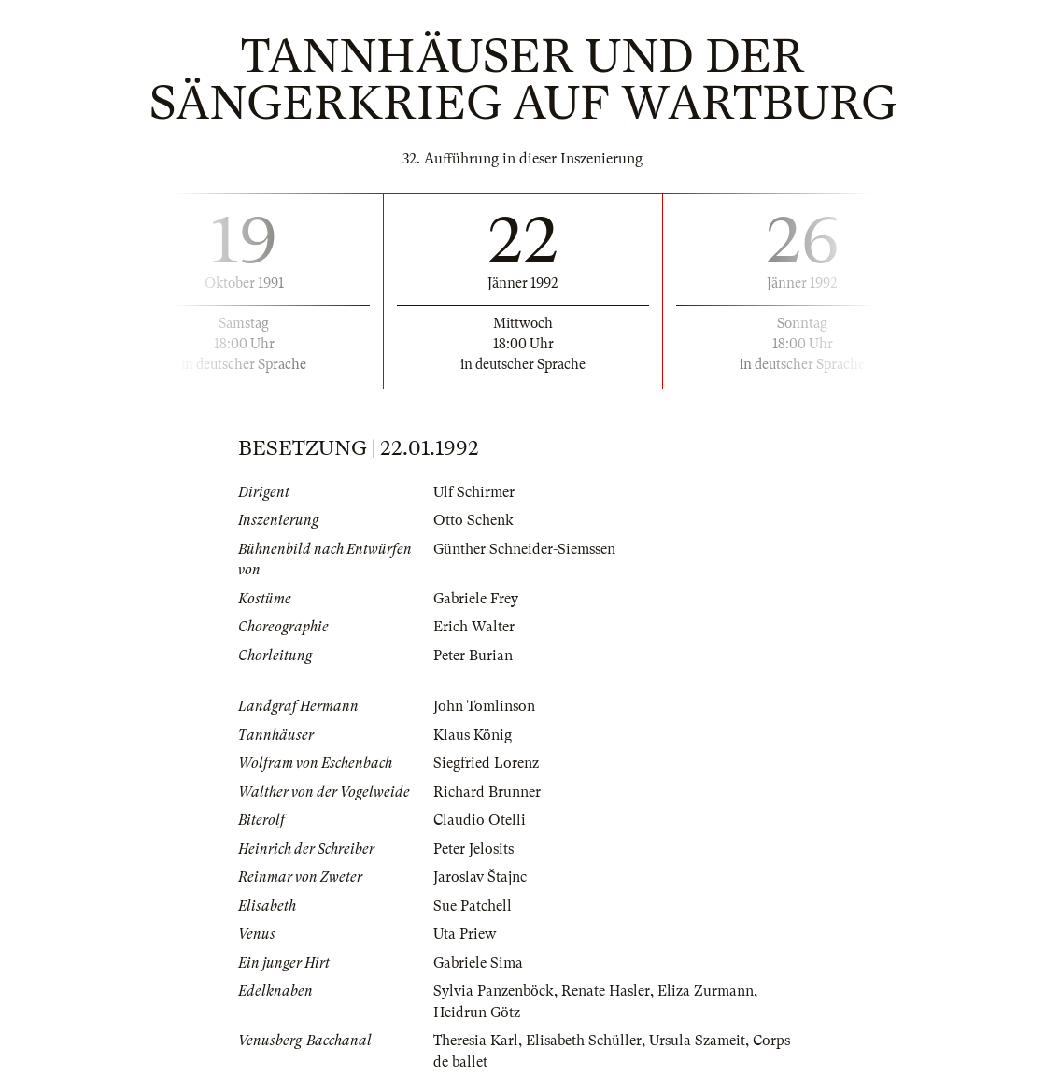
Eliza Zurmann (705, 991)
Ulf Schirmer (474, 492)
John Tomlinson (484, 706)
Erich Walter (474, 626)
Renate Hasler (605, 991)
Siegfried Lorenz (486, 763)
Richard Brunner (487, 792)
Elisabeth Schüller (584, 1040)
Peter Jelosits (473, 849)
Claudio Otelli (479, 820)
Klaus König (472, 735)
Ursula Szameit (697, 1040)
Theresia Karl (475, 1040)
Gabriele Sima (478, 963)
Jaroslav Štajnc (480, 877)
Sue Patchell (472, 906)
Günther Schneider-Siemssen (524, 549)
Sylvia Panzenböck (493, 991)
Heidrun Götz (476, 1012)
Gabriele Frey (475, 598)
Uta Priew (464, 934)
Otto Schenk (473, 520)
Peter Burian (473, 655)
